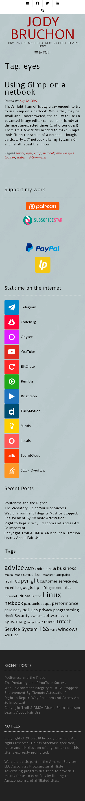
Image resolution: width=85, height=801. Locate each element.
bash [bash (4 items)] (52, 569)
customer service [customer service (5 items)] (55, 581)
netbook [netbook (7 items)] (13, 603)
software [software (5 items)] (51, 615)
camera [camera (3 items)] (8, 574)
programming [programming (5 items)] (66, 610)
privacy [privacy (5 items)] (45, 610)
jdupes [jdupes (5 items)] (24, 596)
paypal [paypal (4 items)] (46, 604)
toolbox (9, 157)
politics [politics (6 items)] (30, 609)
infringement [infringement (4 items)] (50, 588)
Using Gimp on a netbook (35, 88)
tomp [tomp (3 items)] (30, 622)
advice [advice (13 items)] (14, 568)
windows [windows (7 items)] (68, 629)
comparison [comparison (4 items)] (32, 575)
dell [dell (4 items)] (75, 581)
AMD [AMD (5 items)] (29, 568)
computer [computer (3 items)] (48, 574)
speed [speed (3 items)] (64, 616)
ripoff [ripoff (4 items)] (8, 616)
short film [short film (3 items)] (36, 616)
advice (19, 153)
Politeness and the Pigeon (26, 503)
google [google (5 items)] (26, 587)
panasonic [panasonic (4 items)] (32, 604)
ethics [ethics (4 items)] (14, 588)
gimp (37, 153)
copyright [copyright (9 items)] (27, 581)
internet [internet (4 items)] (10, 596)
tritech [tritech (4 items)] (49, 622)
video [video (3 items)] (53, 630)
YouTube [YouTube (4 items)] (11, 635)
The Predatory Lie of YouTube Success (35, 508)
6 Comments (37, 157)
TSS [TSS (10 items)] (44, 629)
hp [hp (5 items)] (36, 587)
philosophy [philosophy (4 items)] (12, 610)
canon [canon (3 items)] (18, 574)
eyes (29, 153)
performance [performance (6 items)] (65, 603)
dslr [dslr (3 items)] (6, 588)
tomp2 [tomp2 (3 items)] (39, 622)
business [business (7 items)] (66, 568)
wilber (21, 157)
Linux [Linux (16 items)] (52, 595)
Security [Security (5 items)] (22, 615)
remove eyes (65, 153)
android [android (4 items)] (41, 569)
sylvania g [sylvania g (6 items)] (15, 621)
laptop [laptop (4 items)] (36, 596)
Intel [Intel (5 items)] (67, 587)
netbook (48, 153)
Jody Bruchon (43, 28)
